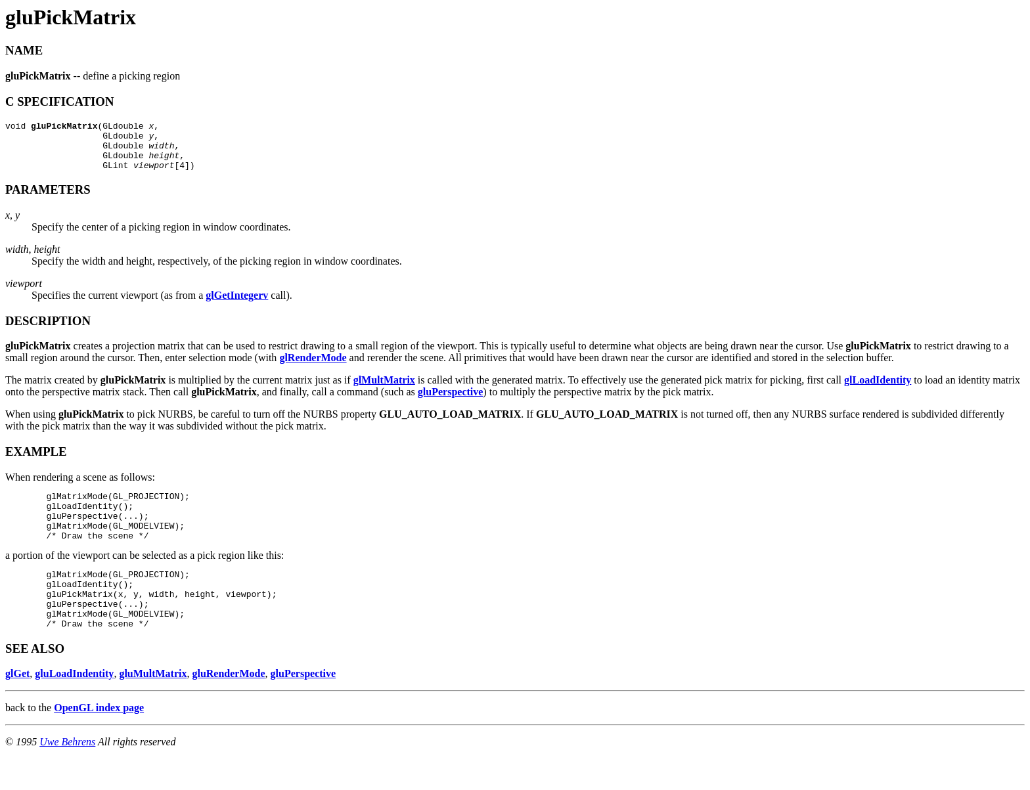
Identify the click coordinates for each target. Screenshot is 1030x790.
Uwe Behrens (67, 773)
